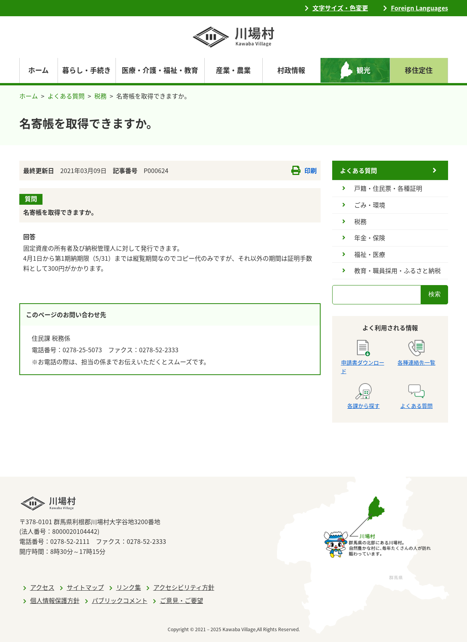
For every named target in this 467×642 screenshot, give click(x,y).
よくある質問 (66, 95)
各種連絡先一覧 (416, 353)
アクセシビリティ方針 (183, 587)
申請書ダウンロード (362, 357)
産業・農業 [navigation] (233, 70)
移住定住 (419, 70)
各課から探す (363, 396)
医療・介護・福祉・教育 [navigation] (160, 70)
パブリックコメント (120, 600)
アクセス (42, 587)
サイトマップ (85, 587)
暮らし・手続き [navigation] (86, 70)
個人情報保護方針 (55, 600)
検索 (434, 294)
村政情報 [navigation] (291, 70)
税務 (100, 95)
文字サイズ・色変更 (340, 7)
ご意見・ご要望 (181, 600)
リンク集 (128, 587)
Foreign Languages (419, 7)
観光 (363, 70)
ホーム (38, 70)
